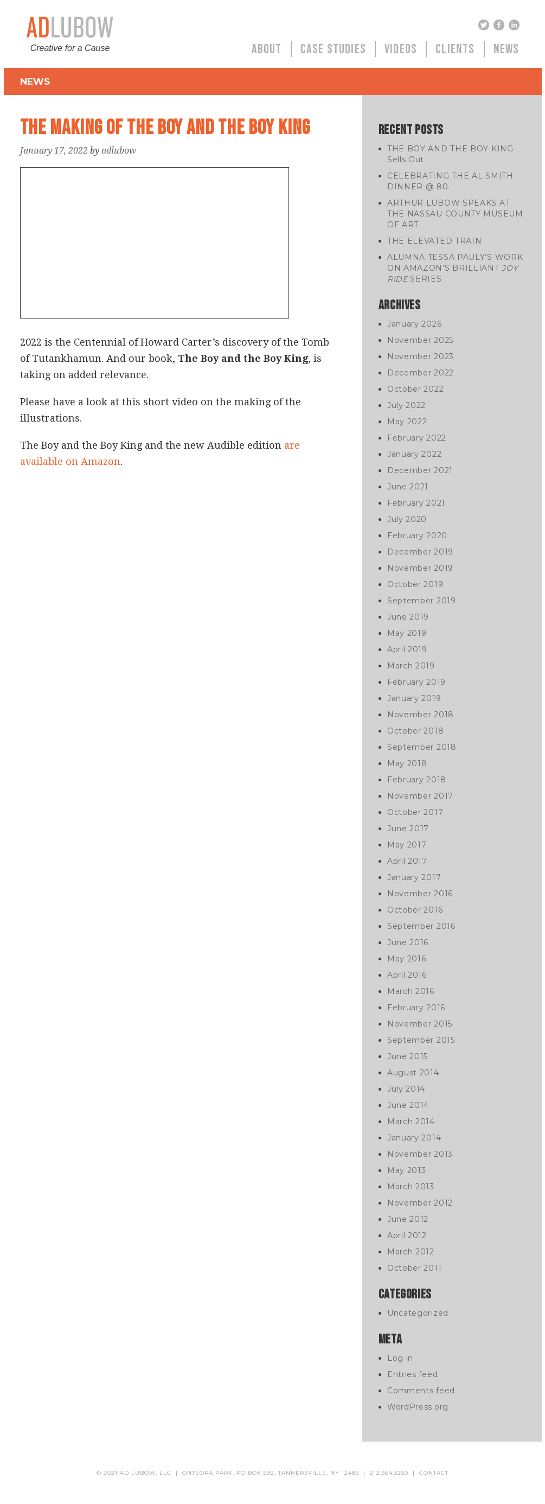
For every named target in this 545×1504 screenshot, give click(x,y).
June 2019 (408, 617)
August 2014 (413, 1073)
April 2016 (407, 975)
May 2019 (407, 633)
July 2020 (407, 519)
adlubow (118, 150)
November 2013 (420, 1154)
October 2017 (415, 812)
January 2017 (414, 877)
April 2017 (407, 861)
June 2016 (407, 942)
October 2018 (415, 731)
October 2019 (415, 584)
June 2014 (408, 1105)
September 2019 (421, 601)
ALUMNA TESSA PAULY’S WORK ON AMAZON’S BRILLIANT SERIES (455, 268)
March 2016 (410, 991)
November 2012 (420, 1203)
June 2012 (407, 1219)
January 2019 (414, 698)
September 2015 (421, 1040)
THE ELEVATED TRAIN (434, 241)
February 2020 (417, 535)
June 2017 (408, 828)
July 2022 (406, 405)
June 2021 (407, 487)
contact (433, 1472)
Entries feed (412, 1374)
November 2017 (420, 796)
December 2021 (420, 470)
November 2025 (420, 340)
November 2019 (420, 568)
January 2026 (414, 324)
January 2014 (414, 1138)
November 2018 (420, 714)
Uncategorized (417, 1313)
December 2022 (420, 373)
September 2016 (421, 926)
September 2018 (422, 747)
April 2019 (407, 649)
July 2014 (406, 1089)
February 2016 (416, 1007)
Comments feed (421, 1390)
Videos (400, 49)
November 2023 (420, 356)
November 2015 (419, 1024)
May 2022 (407, 421)
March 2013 (410, 1186)
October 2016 (415, 910)
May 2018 (407, 763)
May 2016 (406, 959)
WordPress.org (417, 1407)
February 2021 (416, 503)
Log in (400, 1358)
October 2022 (415, 389)
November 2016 (420, 893)
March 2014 (411, 1121)
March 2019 (411, 666)
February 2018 (416, 780)
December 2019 (420, 552)
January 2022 (414, 454)
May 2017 (407, 845)
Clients (455, 49)
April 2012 (407, 1235)
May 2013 (406, 1170)
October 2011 (414, 1268)
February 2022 (416, 438)
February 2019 (416, 682)
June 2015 (407, 1056)
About (267, 49)
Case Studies (333, 49)
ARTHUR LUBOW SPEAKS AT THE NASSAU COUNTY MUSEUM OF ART (455, 214)
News (506, 49)
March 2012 (410, 1252)
